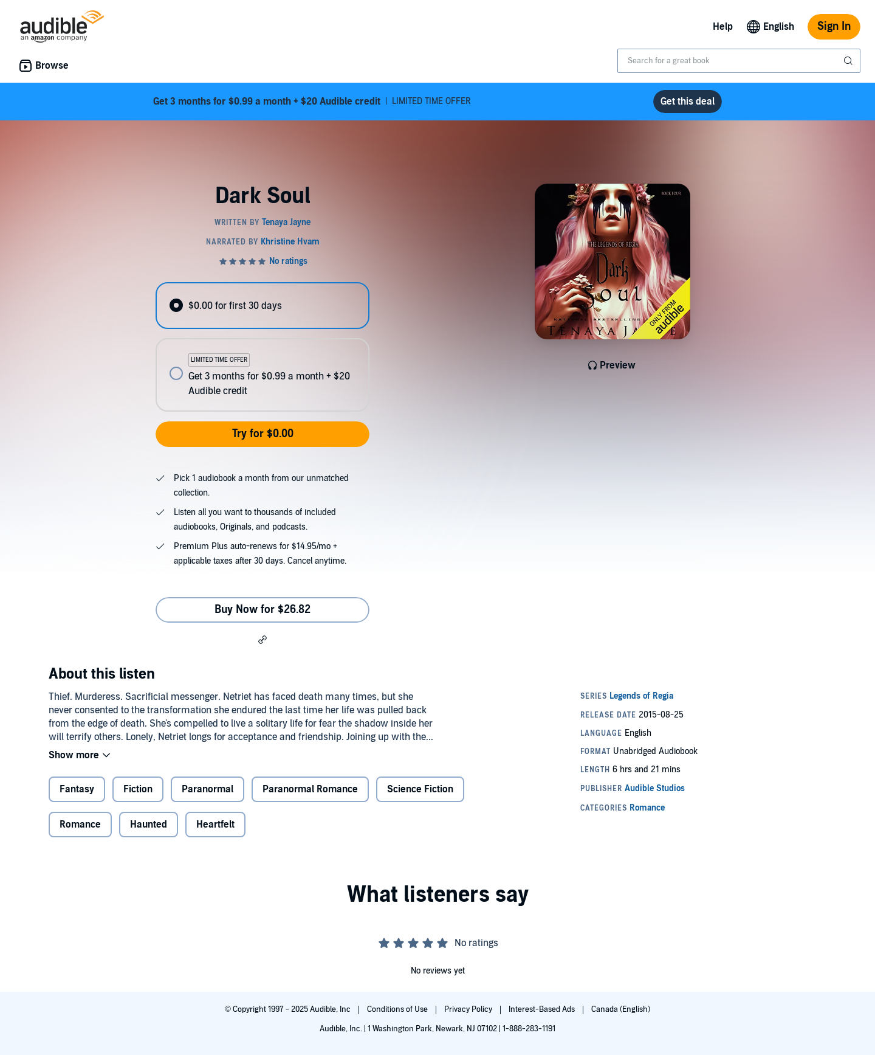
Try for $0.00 (262, 433)
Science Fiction (420, 789)
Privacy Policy (469, 1009)
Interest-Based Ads (543, 1009)
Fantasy (77, 789)
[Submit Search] (849, 61)
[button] (262, 639)
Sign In (834, 26)
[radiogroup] (262, 347)
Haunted (148, 824)
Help (723, 27)
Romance (80, 824)
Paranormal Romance (310, 789)
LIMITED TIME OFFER (312, 101)
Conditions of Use (398, 1009)
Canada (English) (620, 1009)
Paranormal (207, 789)
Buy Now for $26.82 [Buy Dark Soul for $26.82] (262, 609)
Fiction (138, 789)
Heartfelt (215, 824)
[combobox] (738, 61)
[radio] (262, 305)
